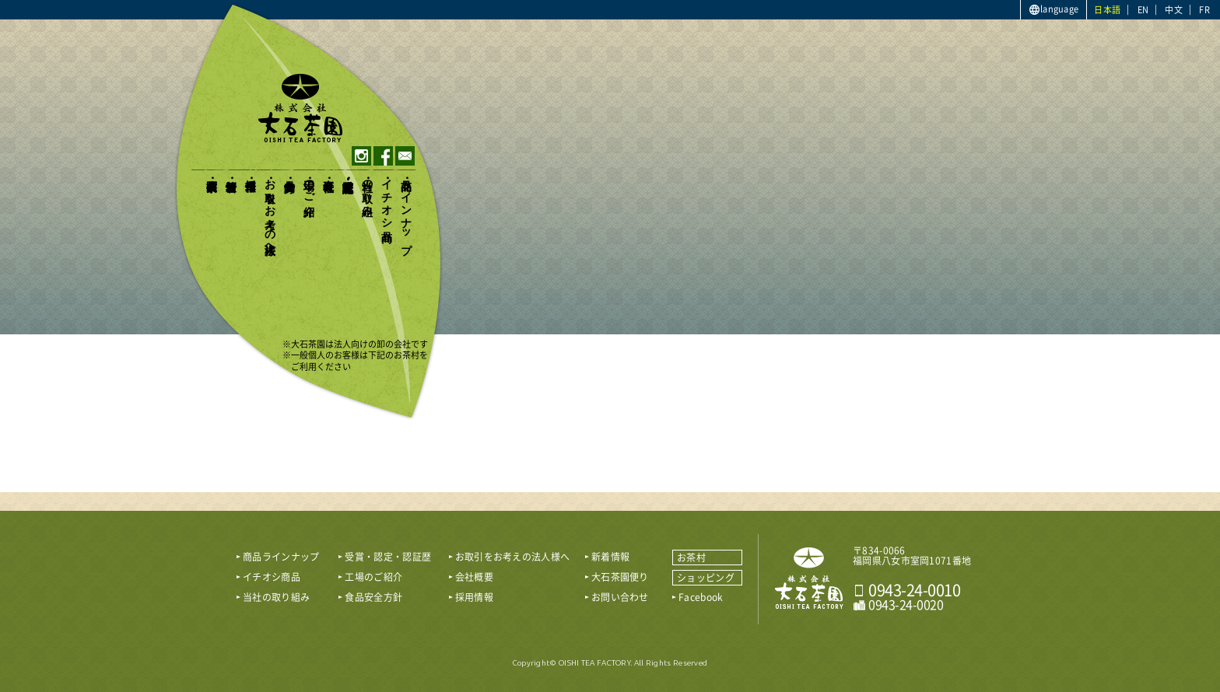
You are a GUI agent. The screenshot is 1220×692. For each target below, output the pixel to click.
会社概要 (328, 172)
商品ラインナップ (406, 210)
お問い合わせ (620, 597)
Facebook (700, 597)
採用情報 (250, 172)
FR (1204, 9)
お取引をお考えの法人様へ (269, 211)
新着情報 (231, 172)
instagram (361, 156)
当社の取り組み (367, 191)
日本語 (1107, 9)
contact (405, 156)
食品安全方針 (289, 172)
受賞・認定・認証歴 (347, 173)
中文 (1174, 9)
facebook (383, 156)
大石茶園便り (211, 179)
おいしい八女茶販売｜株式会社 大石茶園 (809, 578)
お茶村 (691, 557)
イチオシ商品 (386, 197)
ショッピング (705, 577)
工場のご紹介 (308, 185)
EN (1143, 9)
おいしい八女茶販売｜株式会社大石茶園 (301, 108)
